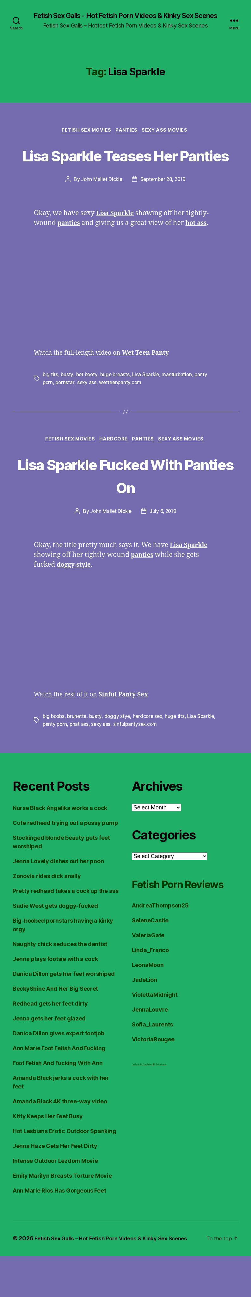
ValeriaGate (148, 983)
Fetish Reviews (161, 1112)
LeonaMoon (148, 1013)
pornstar (65, 414)
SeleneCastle (150, 968)
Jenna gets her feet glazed (49, 1050)
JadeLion (144, 1028)
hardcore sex (151, 748)
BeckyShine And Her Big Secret (55, 1021)
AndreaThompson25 (160, 953)
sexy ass (88, 414)
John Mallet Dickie (100, 212)
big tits (50, 406)
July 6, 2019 (164, 544)
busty (67, 406)
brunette (79, 748)
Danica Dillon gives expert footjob (58, 1065)
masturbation (180, 406)
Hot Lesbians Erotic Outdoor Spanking (64, 1163)
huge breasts (116, 406)
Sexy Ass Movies (168, 139)
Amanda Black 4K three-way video (60, 1133)
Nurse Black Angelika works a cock (60, 840)
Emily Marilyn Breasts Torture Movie (62, 1208)
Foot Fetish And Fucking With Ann (57, 1095)
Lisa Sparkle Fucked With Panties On (125, 507)
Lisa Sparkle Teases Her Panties (125, 175)
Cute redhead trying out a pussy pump (65, 855)
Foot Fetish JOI (137, 1112)
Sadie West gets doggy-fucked (55, 938)
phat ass (100, 756)
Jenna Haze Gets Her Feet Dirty (55, 1178)
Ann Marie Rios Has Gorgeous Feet (59, 1222)
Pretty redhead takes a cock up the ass (66, 923)
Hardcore (113, 472)
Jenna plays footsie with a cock (55, 991)
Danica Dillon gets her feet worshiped (64, 1006)
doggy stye (120, 748)
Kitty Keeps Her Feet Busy (48, 1148)
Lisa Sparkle (148, 406)
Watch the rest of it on (96, 727)
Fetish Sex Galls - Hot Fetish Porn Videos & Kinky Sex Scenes (125, 19)
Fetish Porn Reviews (164, 923)
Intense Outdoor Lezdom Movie (55, 1193)
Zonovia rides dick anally (47, 908)
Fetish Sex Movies (85, 139)
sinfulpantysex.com (157, 756)
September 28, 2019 (163, 212)
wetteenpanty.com (122, 414)
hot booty (87, 406)
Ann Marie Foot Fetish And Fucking (59, 1080)
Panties (127, 139)
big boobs (54, 748)
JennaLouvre (150, 1057)
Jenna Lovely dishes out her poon (58, 893)
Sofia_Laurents (152, 1072)
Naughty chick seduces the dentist (60, 976)
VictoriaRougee (153, 1087)
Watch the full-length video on (108, 385)
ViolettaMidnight (155, 1042)
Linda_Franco (150, 998)
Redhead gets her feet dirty (50, 1035)
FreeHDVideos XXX (149, 1112)
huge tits (179, 748)
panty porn (75, 756)
